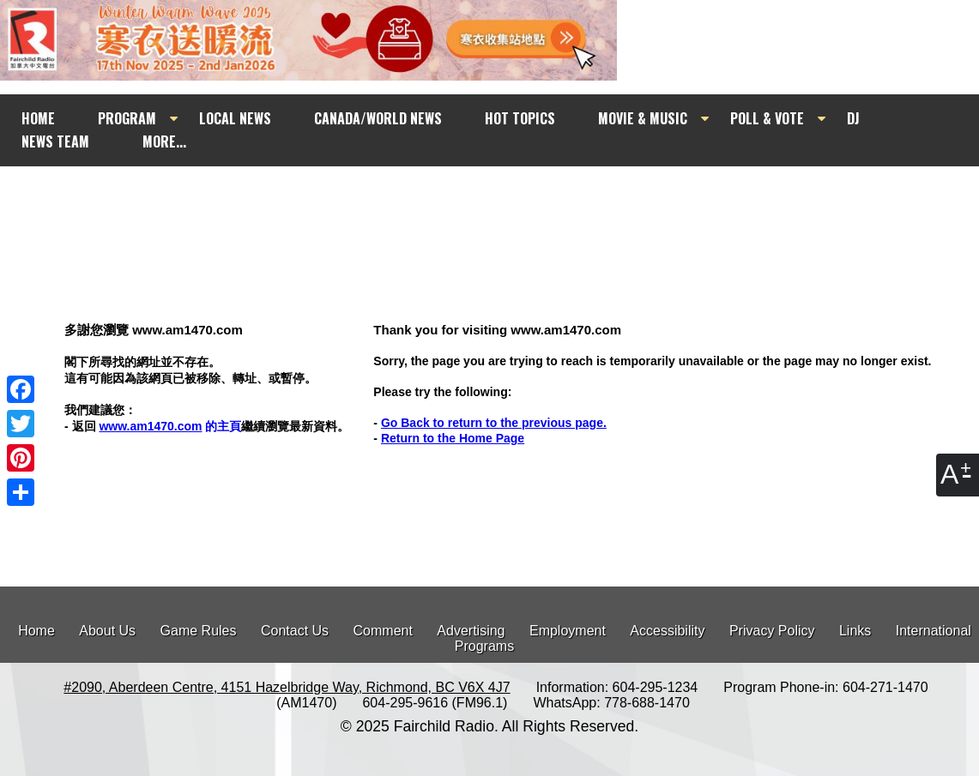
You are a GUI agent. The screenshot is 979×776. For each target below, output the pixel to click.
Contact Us (295, 630)
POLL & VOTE (767, 118)
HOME (38, 118)
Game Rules (198, 630)
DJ (853, 118)
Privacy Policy (772, 630)
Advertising (471, 630)
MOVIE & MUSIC (642, 118)
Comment (383, 630)
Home (36, 630)
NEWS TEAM (55, 141)
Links (855, 630)
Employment (567, 630)
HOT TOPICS (520, 118)
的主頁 (170, 426)
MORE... (164, 141)
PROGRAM (127, 118)
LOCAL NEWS (235, 118)
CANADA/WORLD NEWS (378, 118)
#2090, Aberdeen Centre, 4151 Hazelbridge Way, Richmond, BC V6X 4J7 (286, 687)
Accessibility (667, 630)
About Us (107, 630)
